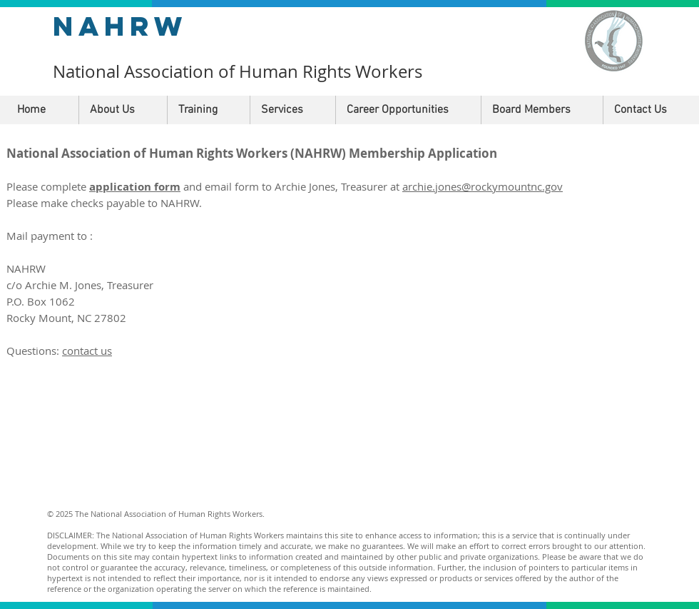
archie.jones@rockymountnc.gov (482, 186)
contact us (87, 350)
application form (134, 186)
